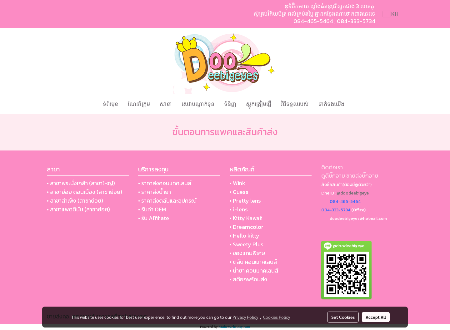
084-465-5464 (313, 21)
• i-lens (239, 209)
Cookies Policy (276, 317)
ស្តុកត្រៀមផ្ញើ (258, 104)
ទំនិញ (230, 104)
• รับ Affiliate (153, 218)
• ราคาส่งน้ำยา (154, 192)
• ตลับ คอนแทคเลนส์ (253, 262)
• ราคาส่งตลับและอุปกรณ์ (167, 200)
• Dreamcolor (246, 227)
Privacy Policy (245, 317)
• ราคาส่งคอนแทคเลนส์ (164, 183)
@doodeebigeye (353, 193)
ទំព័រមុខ (110, 104)
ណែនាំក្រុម (139, 104)
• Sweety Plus (246, 244)
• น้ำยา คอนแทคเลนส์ (254, 270)
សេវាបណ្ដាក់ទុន (198, 104)
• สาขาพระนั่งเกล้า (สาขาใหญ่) (81, 183)
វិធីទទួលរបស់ (295, 104)
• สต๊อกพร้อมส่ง (248, 279)
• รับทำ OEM (152, 209)
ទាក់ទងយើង (331, 104)
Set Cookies (343, 317)
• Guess (239, 192)
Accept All (376, 317)
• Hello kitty (244, 235)
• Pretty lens (245, 200)
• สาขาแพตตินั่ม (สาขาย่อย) (78, 209)
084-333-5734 (356, 21)
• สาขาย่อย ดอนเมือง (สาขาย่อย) (84, 192)
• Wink (237, 183)
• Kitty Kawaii (246, 218)
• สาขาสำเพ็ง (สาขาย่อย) (75, 200)
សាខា (166, 104)
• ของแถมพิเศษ (247, 253)
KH (390, 14)
